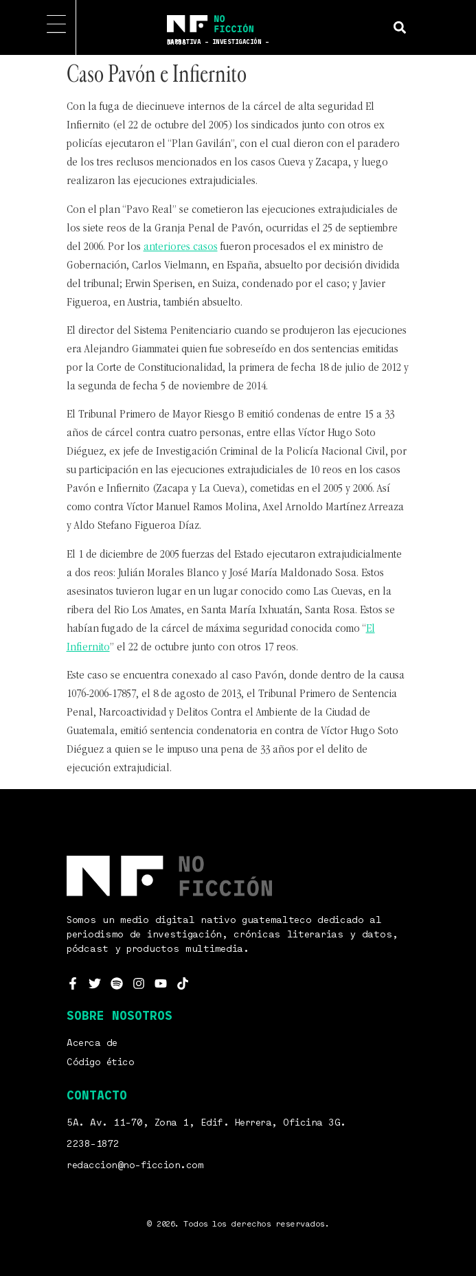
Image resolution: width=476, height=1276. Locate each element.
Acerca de (92, 1043)
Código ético (100, 1062)
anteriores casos (181, 247)
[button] (399, 27)
